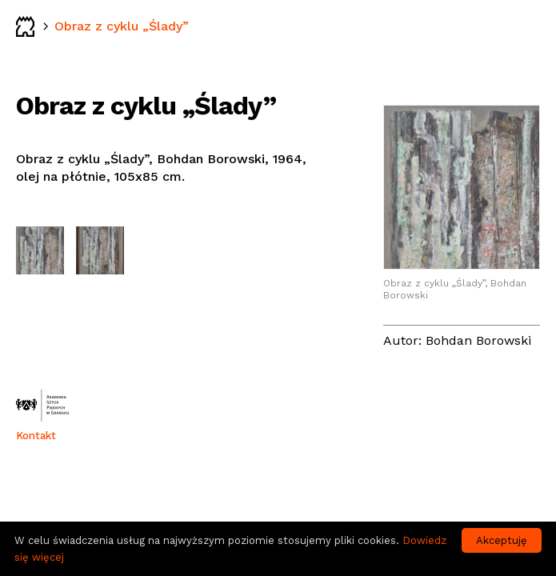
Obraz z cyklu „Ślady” (121, 26)
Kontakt (36, 436)
